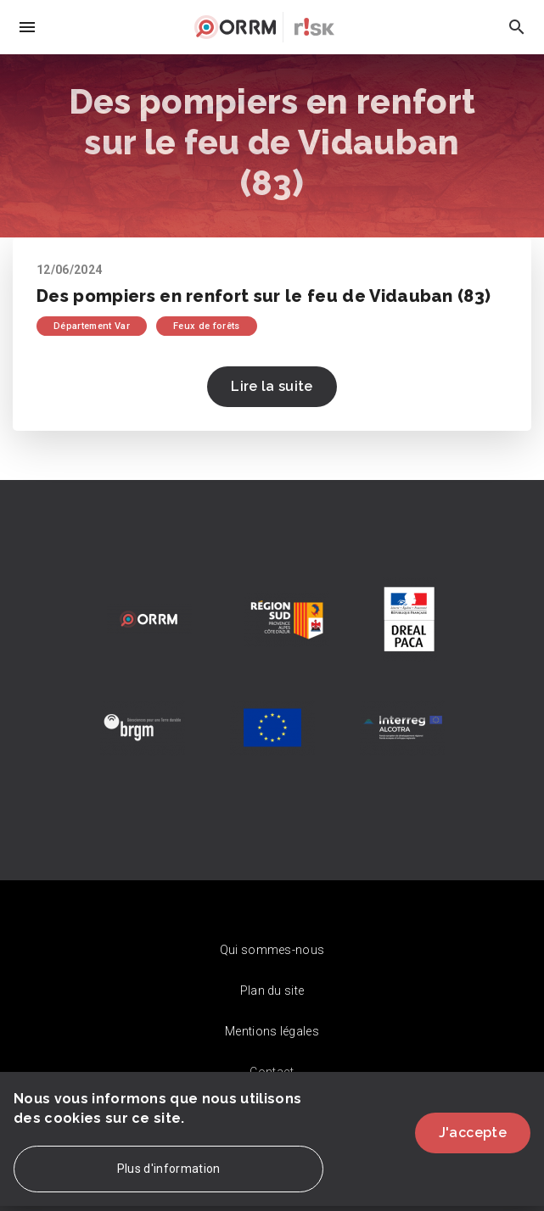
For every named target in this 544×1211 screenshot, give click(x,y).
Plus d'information (169, 1179)
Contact (272, 1072)
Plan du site (272, 990)
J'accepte (473, 1143)
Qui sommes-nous (272, 950)
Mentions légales (272, 1031)
